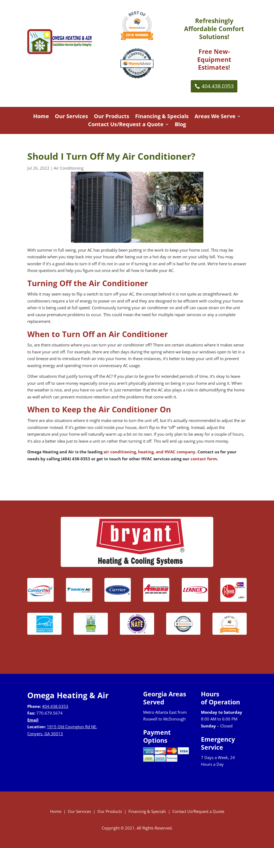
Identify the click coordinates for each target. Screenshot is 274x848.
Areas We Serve (215, 117)
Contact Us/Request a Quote (125, 125)
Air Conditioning (68, 168)
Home (41, 117)
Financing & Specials (162, 117)
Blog (180, 125)
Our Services (71, 117)
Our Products (111, 117)
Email (33, 720)
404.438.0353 (217, 86)
